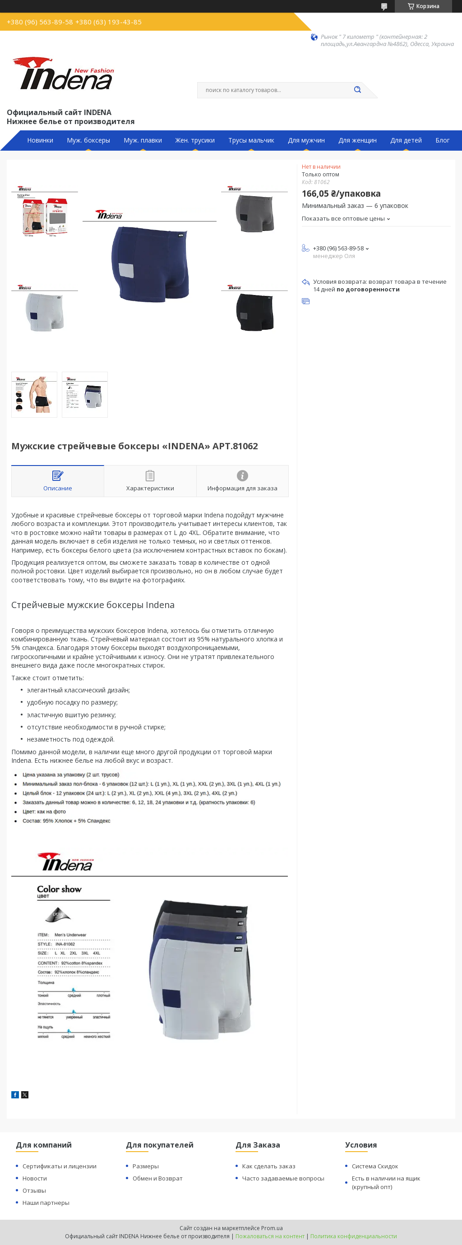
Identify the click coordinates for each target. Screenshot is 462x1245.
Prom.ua (272, 1228)
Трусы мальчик (251, 140)
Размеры (146, 1166)
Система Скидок (375, 1166)
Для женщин (357, 140)
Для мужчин (306, 140)
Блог (442, 140)
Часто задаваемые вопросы (283, 1178)
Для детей (406, 140)
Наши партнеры (46, 1203)
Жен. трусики (195, 140)
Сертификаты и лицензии (60, 1166)
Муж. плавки (143, 140)
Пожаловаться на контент (270, 1236)
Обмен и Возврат (158, 1178)
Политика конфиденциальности (353, 1236)
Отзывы (34, 1190)
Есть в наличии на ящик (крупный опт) (386, 1182)
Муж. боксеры (88, 140)
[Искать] (357, 90)
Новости (35, 1178)
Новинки (40, 140)
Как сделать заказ (269, 1166)
